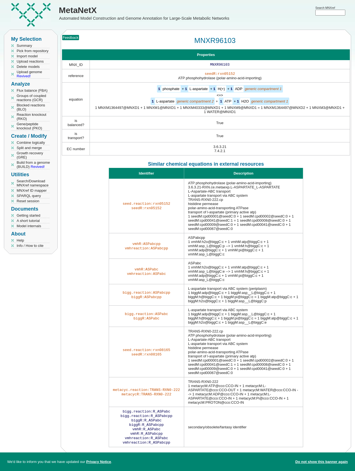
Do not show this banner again (321, 462)
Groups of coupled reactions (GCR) (31, 98)
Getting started (28, 215)
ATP (228, 102)
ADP (238, 90)
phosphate (171, 90)
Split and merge (29, 148)
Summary (24, 45)
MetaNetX (78, 10)
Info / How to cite (30, 246)
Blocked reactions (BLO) (31, 107)
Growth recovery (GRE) (30, 155)
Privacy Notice (98, 462)
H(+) (221, 90)
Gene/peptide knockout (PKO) (29, 126)
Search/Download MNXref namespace (33, 183)
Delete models (28, 67)
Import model (27, 56)
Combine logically (31, 142)
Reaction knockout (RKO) (31, 116)
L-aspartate (198, 90)
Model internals (29, 226)
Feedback (70, 37)
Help (20, 240)
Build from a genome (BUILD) (33, 164)
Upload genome (29, 74)
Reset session (28, 201)
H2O (245, 102)
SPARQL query (29, 196)
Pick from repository (33, 51)
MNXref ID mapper (32, 190)
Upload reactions (30, 61)
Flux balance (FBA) (32, 90)
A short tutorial (28, 221)
